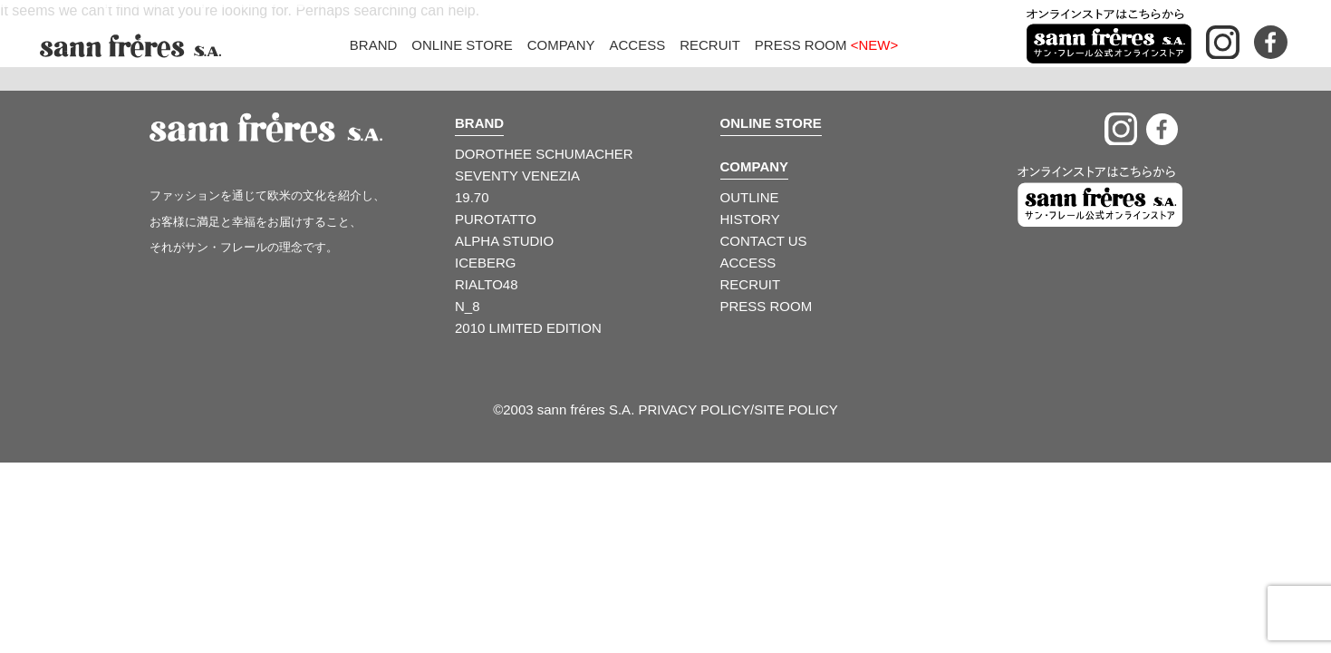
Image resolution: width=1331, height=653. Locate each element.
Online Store (461, 45)
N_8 (467, 306)
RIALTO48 (486, 284)
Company (561, 45)
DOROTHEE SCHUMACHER (544, 153)
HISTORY (750, 219)
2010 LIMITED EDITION (528, 328)
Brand (374, 45)
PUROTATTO (495, 219)
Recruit (710, 45)
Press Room (826, 45)
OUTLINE (749, 197)
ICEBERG (485, 262)
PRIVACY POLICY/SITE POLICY (737, 409)
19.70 (472, 197)
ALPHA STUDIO (504, 241)
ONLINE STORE (771, 123)
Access (637, 45)
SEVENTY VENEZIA (517, 175)
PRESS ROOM (766, 306)
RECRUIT (750, 284)
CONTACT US (763, 241)
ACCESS (748, 262)
